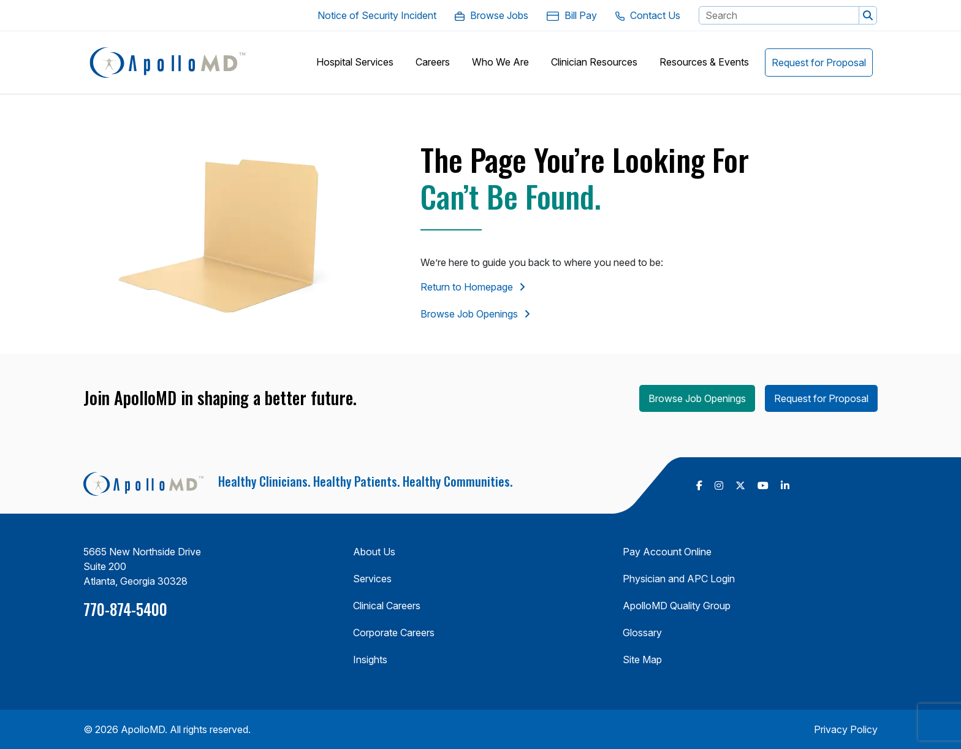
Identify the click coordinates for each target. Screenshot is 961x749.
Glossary (642, 632)
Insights (370, 659)
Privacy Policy (846, 729)
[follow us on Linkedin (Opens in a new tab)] (785, 485)
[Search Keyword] (779, 15)
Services (372, 578)
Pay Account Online (667, 552)
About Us (374, 552)
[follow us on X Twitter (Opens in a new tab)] (740, 485)
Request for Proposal (821, 398)
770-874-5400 (125, 609)
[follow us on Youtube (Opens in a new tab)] (763, 485)
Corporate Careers (394, 632)
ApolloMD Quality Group (677, 605)
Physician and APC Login (679, 578)
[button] (868, 15)
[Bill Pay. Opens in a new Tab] (572, 15)
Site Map (642, 659)
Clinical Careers (386, 605)
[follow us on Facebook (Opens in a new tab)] (699, 485)
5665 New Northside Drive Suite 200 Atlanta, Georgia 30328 (142, 566)
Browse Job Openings (469, 314)
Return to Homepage (466, 287)
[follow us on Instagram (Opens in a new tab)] (719, 485)
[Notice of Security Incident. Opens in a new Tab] (376, 15)
